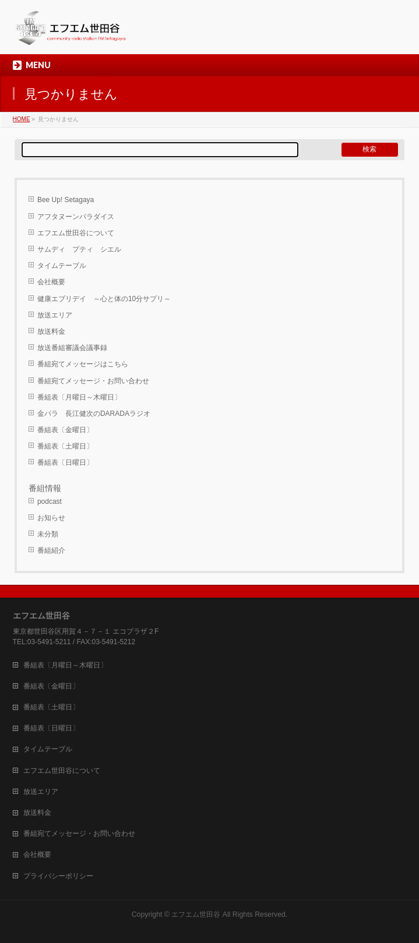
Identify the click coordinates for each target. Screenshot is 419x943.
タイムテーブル (61, 266)
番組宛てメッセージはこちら (82, 364)
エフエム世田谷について (75, 233)
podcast (49, 501)
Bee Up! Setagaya (65, 200)
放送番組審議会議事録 (72, 348)
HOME (21, 119)
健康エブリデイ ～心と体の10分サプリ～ (104, 299)
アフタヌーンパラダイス (75, 217)
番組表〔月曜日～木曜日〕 (79, 397)
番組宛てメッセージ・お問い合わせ (93, 381)
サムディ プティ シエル (79, 249)
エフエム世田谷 (195, 914)
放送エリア (54, 315)
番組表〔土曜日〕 (65, 446)
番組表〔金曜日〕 (65, 430)
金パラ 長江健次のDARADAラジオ (93, 413)
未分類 (47, 534)
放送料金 (51, 331)
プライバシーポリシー (58, 876)
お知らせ (51, 518)
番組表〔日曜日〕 (65, 462)
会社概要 (51, 282)
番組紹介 (51, 550)
